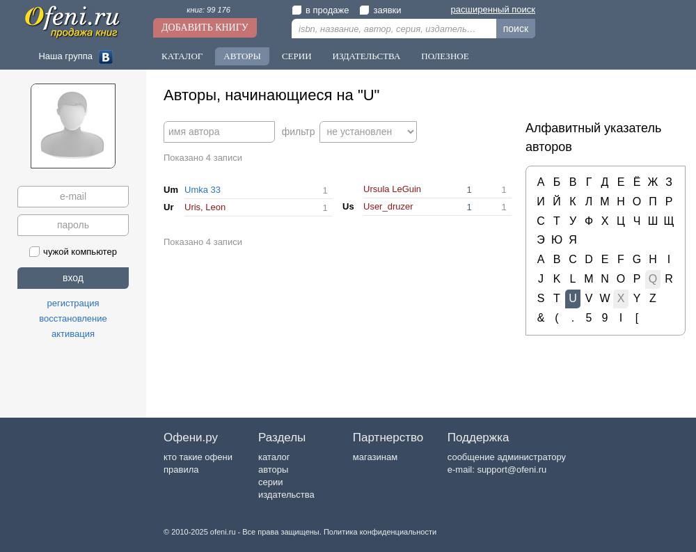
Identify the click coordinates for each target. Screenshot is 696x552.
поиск (515, 28)
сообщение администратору (507, 457)
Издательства (367, 56)
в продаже (320, 10)
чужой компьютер (73, 251)
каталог (274, 457)
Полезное (444, 56)
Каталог (182, 56)
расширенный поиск (493, 9)
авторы (273, 469)
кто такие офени (198, 457)
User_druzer (388, 206)
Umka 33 (202, 189)
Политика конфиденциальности (380, 532)
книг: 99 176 (208, 10)
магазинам (375, 457)
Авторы (242, 56)
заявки (380, 10)
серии (270, 482)
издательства (286, 494)
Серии (297, 56)
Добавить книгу (204, 27)
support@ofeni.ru (511, 469)
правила (181, 469)
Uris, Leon (205, 207)
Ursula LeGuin (392, 189)
